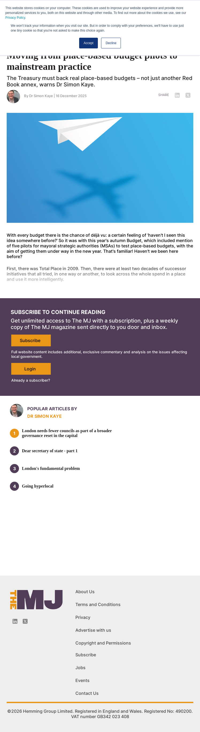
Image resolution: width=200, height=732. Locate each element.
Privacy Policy (15, 18)
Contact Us (87, 693)
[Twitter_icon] (25, 621)
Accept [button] (89, 43)
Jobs (80, 667)
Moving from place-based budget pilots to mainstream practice (92, 61)
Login (30, 368)
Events (82, 680)
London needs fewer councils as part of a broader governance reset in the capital (67, 433)
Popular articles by (52, 408)
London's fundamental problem (51, 468)
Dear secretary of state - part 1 (50, 451)
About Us (85, 591)
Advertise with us (93, 630)
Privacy (82, 617)
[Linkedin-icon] (15, 621)
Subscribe (30, 340)
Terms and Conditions (98, 604)
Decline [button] (111, 43)
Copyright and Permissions (103, 643)
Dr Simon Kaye (41, 96)
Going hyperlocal (37, 486)
